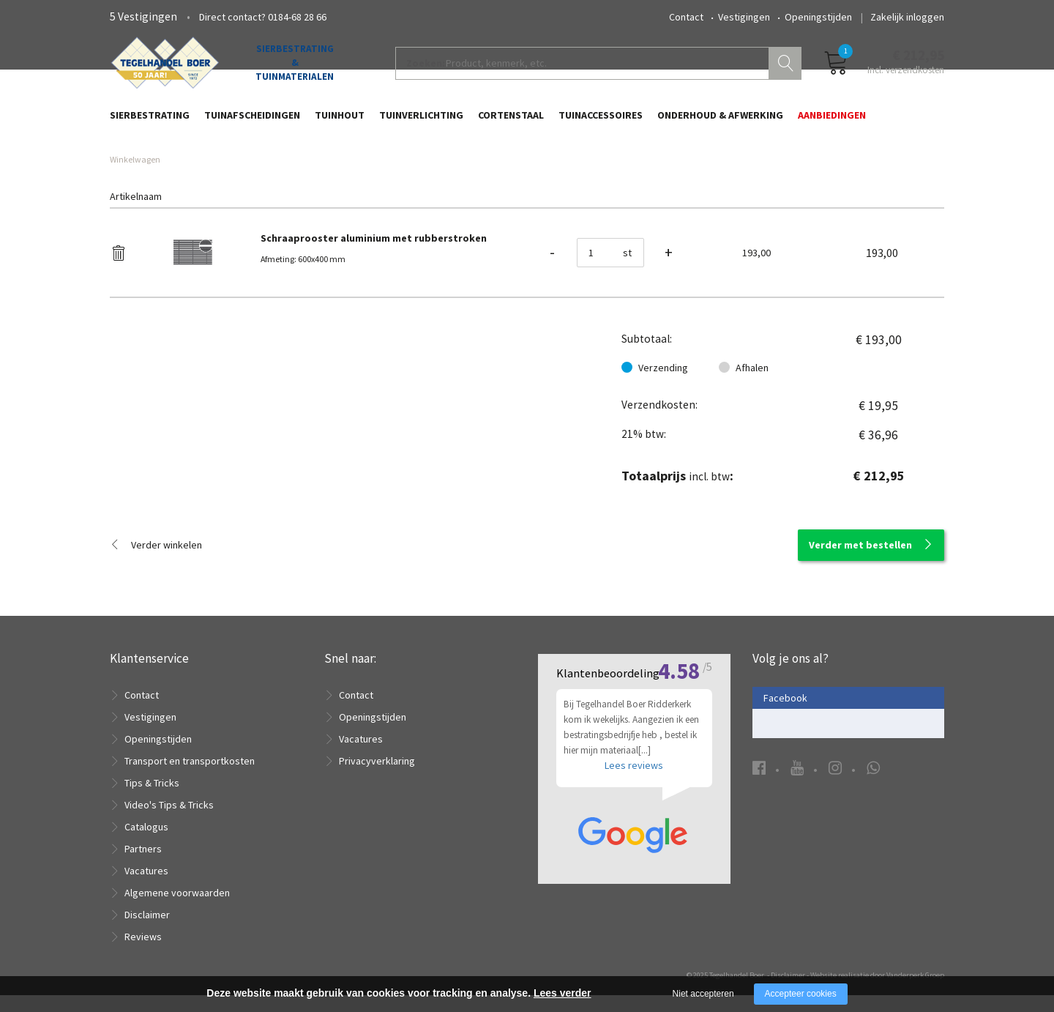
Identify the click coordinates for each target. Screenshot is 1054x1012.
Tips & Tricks (151, 799)
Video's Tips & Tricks (169, 821)
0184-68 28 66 (297, 16)
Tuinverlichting (421, 122)
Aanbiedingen (832, 122)
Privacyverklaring (377, 777)
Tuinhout (340, 122)
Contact (686, 16)
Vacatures (146, 887)
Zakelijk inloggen (907, 16)
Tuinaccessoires (600, 122)
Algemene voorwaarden (177, 909)
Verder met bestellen (860, 561)
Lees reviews (634, 820)
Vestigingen (744, 16)
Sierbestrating (150, 122)
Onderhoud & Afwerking (720, 122)
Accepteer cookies (801, 994)
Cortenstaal (511, 122)
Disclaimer (147, 931)
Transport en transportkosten (189, 777)
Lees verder (562, 993)
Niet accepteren (703, 994)
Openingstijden (818, 16)
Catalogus (146, 843)
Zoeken (786, 70)
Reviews (143, 953)
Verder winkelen (166, 561)
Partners (143, 865)
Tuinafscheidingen (252, 122)
